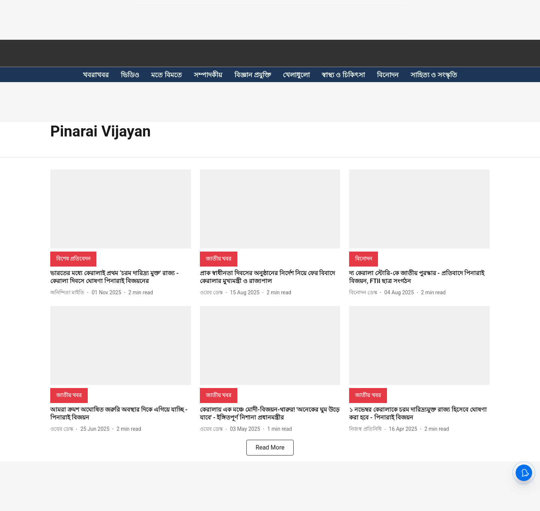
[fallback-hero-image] (120, 209)
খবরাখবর (96, 75)
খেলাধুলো (296, 75)
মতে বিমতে (166, 75)
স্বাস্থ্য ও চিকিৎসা (343, 75)
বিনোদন (388, 75)
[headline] (120, 277)
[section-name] (73, 258)
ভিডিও (130, 75)
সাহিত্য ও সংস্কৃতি (434, 75)
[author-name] (68, 293)
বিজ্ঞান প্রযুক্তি (252, 75)
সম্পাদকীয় (208, 75)
